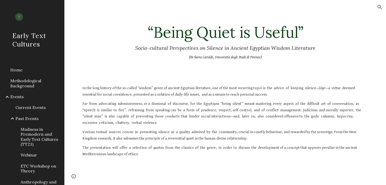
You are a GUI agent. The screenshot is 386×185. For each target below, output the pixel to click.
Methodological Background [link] (25, 83)
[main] (225, 42)
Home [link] (16, 69)
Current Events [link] (30, 107)
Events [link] (17, 96)
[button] (380, 7)
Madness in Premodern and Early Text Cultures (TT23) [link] (39, 137)
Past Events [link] (27, 118)
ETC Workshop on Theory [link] (38, 168)
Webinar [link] (29, 155)
